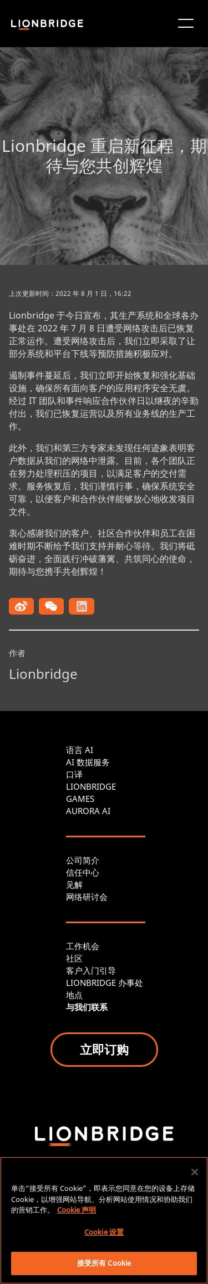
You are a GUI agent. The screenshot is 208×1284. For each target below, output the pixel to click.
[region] (104, 1220)
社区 (74, 958)
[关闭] (194, 1172)
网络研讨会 (87, 896)
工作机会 (82, 946)
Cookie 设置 (104, 1232)
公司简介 (82, 860)
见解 (74, 884)
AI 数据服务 (88, 762)
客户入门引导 (91, 970)
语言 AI (79, 749)
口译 (74, 774)
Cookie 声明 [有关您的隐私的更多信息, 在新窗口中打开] (76, 1210)
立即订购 (104, 1049)
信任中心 (82, 872)
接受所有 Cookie (104, 1263)
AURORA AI (88, 810)
